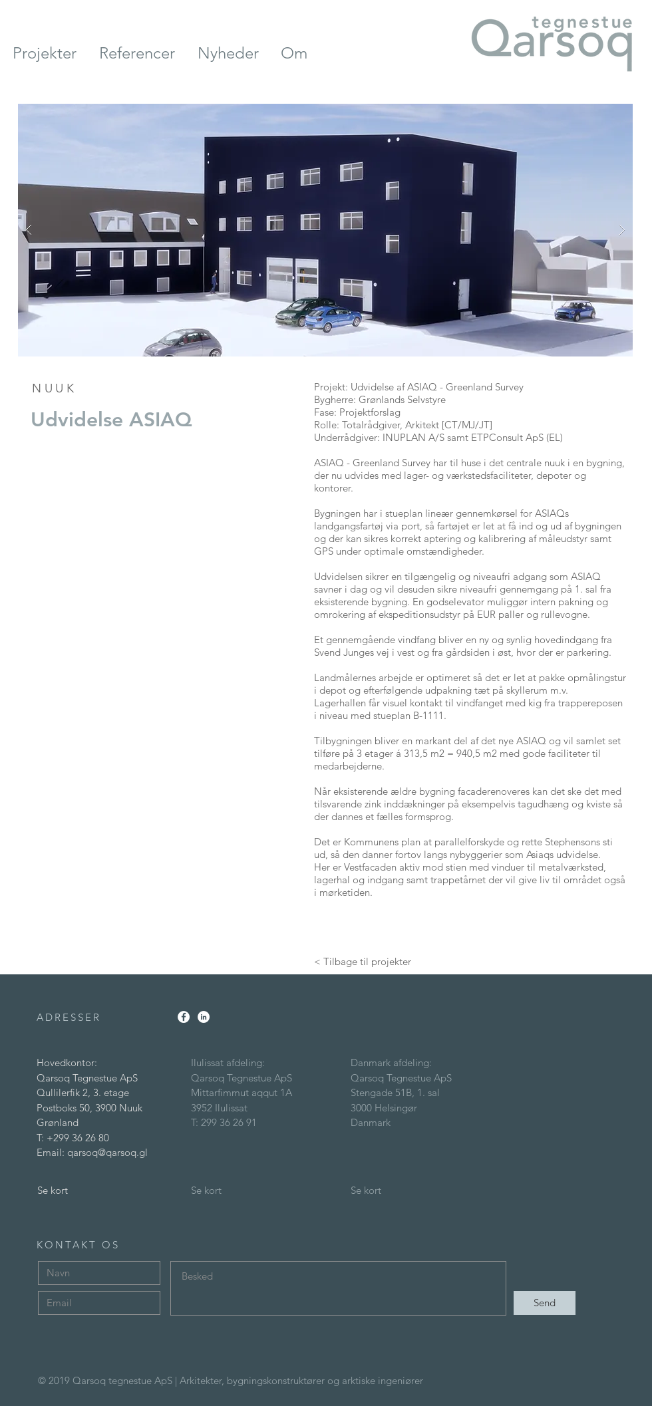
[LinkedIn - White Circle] (204, 1017)
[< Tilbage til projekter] (362, 961)
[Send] (544, 1303)
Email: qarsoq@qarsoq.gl (92, 1152)
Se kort (52, 1190)
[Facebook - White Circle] (184, 1017)
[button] (325, 230)
